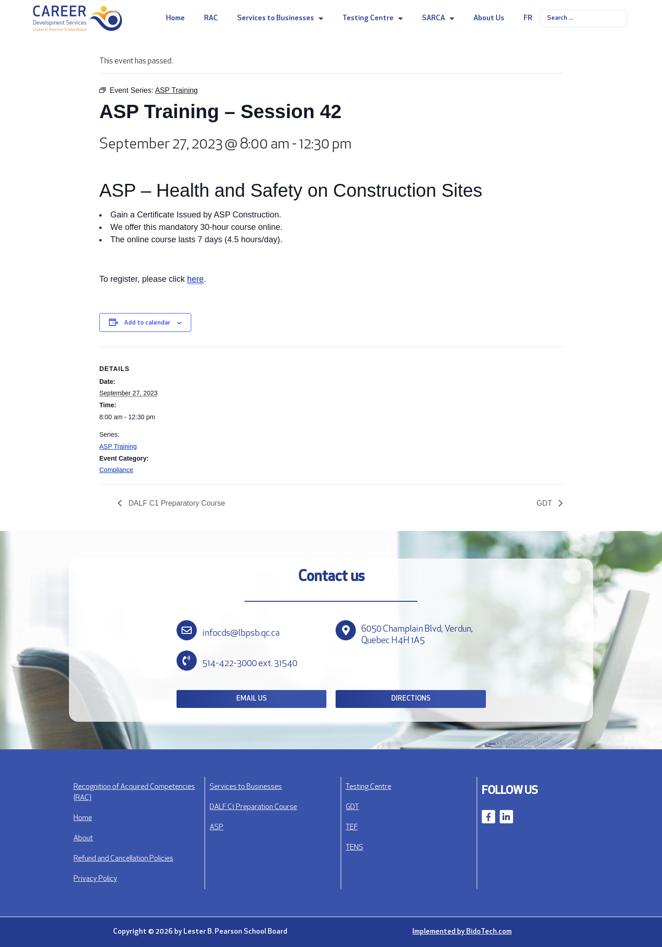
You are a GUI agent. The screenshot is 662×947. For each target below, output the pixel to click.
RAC (211, 18)
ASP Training (118, 446)
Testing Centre (372, 18)
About (83, 838)
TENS (354, 847)
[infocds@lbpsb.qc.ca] (187, 630)
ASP (216, 827)
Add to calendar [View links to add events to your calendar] (147, 322)
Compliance (116, 470)
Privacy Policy (95, 879)
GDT (545, 503)
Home (175, 18)
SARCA (438, 18)
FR (528, 18)
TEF (352, 827)
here (195, 279)
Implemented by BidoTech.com (462, 932)
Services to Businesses (280, 18)
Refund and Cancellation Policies (123, 858)
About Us (489, 18)
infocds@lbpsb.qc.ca (241, 633)
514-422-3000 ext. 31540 (249, 663)
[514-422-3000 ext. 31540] (187, 660)
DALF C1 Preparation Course (253, 807)
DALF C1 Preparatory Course (175, 503)
